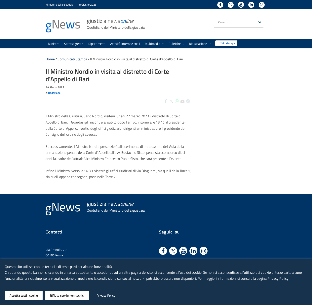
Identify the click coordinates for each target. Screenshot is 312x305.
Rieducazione (200, 43)
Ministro (53, 43)
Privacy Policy (106, 295)
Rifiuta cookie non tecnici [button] (67, 295)
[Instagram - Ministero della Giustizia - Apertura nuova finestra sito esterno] (262, 5)
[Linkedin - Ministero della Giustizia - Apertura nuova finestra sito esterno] (251, 5)
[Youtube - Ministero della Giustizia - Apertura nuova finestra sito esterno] (241, 5)
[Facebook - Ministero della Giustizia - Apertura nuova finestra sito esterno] (220, 5)
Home (50, 59)
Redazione (54, 93)
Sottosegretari (74, 43)
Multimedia (154, 43)
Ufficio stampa (226, 43)
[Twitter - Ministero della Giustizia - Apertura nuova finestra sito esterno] (231, 5)
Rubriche (176, 43)
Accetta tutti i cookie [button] (24, 295)
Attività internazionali (125, 43)
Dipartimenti (96, 43)
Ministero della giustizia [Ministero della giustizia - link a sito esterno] (59, 4)
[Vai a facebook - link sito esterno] (163, 251)
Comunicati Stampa (72, 59)
